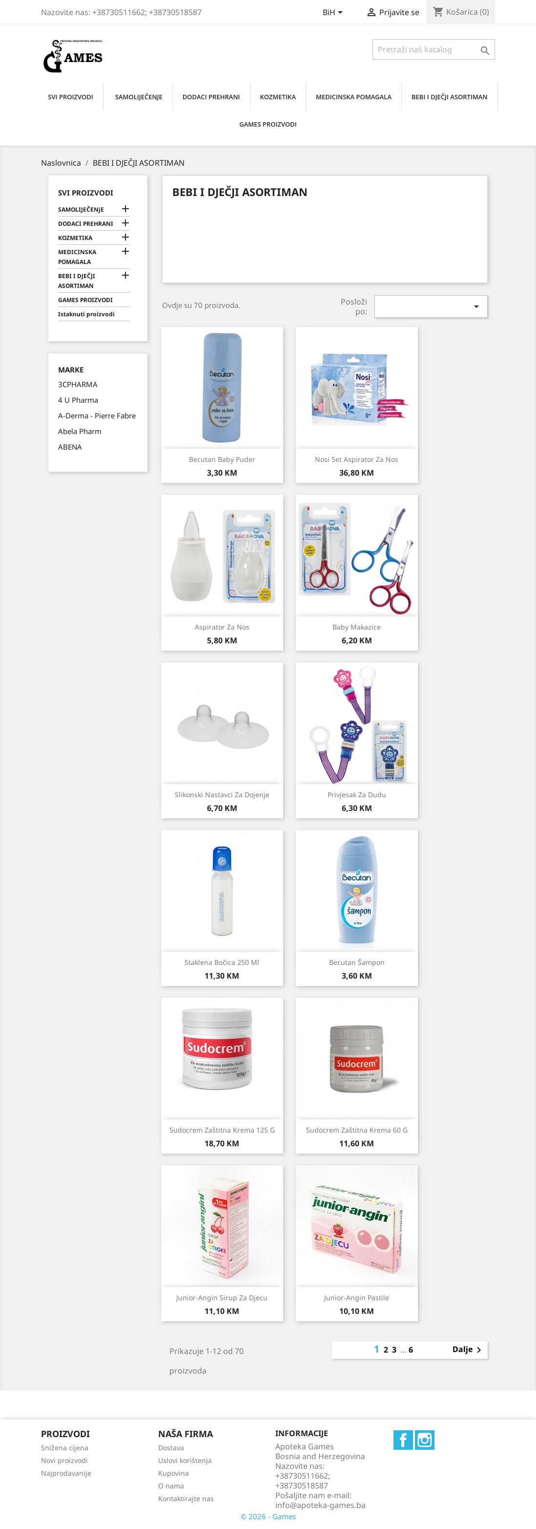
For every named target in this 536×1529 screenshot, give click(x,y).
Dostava (171, 1447)
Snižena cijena (64, 1447)
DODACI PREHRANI (211, 96)
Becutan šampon (357, 962)
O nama (171, 1485)
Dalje (469, 1350)
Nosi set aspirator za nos (356, 459)
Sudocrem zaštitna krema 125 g (222, 1130)
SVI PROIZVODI (70, 96)
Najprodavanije (66, 1473)
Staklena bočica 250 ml (222, 962)
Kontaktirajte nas (186, 1498)
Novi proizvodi (64, 1460)
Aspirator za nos (222, 627)
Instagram (424, 1440)
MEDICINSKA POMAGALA (354, 96)
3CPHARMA (78, 384)
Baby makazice (356, 627)
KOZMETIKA (278, 96)
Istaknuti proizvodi (86, 314)
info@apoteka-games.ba (320, 1505)
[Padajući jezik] (334, 13)
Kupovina (173, 1473)
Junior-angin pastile (356, 1297)
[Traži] (433, 49)
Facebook (403, 1440)
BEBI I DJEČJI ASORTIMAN (450, 96)
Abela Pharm (80, 431)
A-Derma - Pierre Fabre (97, 415)
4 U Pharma (78, 400)
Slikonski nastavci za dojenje (222, 794)
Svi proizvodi (85, 192)
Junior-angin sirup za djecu (222, 1297)
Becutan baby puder (222, 459)
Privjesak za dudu (357, 794)
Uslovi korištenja (185, 1460)
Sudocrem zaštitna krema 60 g (357, 1130)
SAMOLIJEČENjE (139, 96)
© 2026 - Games (268, 1516)
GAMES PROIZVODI (268, 124)
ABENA (70, 447)
